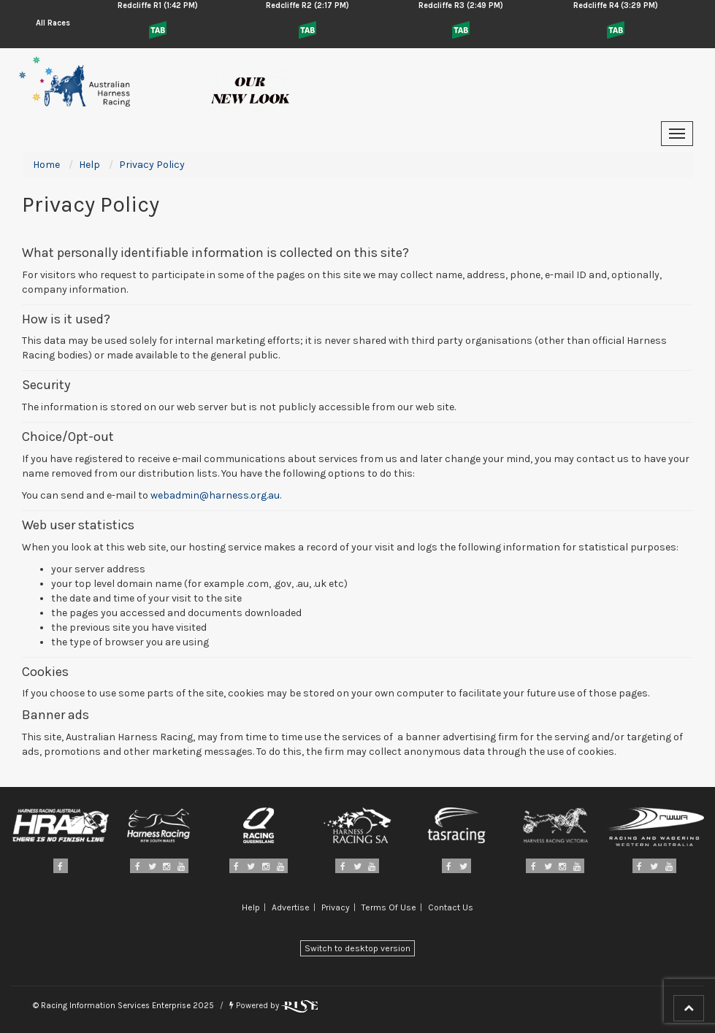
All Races (53, 23)
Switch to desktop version (357, 948)
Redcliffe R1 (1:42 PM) (158, 5)
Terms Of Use (389, 907)
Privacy (335, 907)
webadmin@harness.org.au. (215, 495)
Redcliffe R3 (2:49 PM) (460, 5)
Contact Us (450, 907)
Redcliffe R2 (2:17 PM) (307, 5)
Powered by (273, 1005)
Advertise (291, 907)
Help (251, 907)
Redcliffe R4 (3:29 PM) (615, 5)
